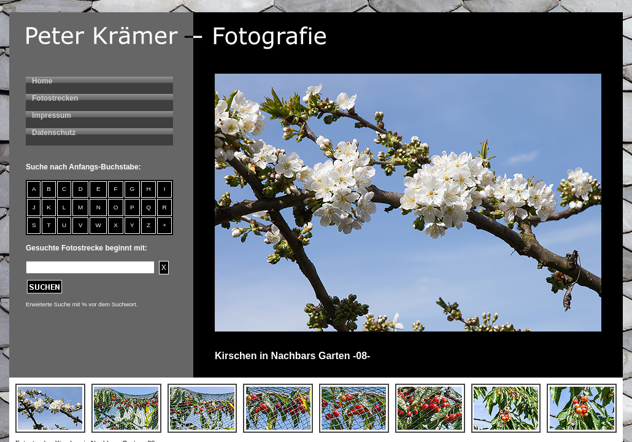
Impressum (51, 115)
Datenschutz (53, 132)
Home (42, 81)
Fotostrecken (55, 98)
